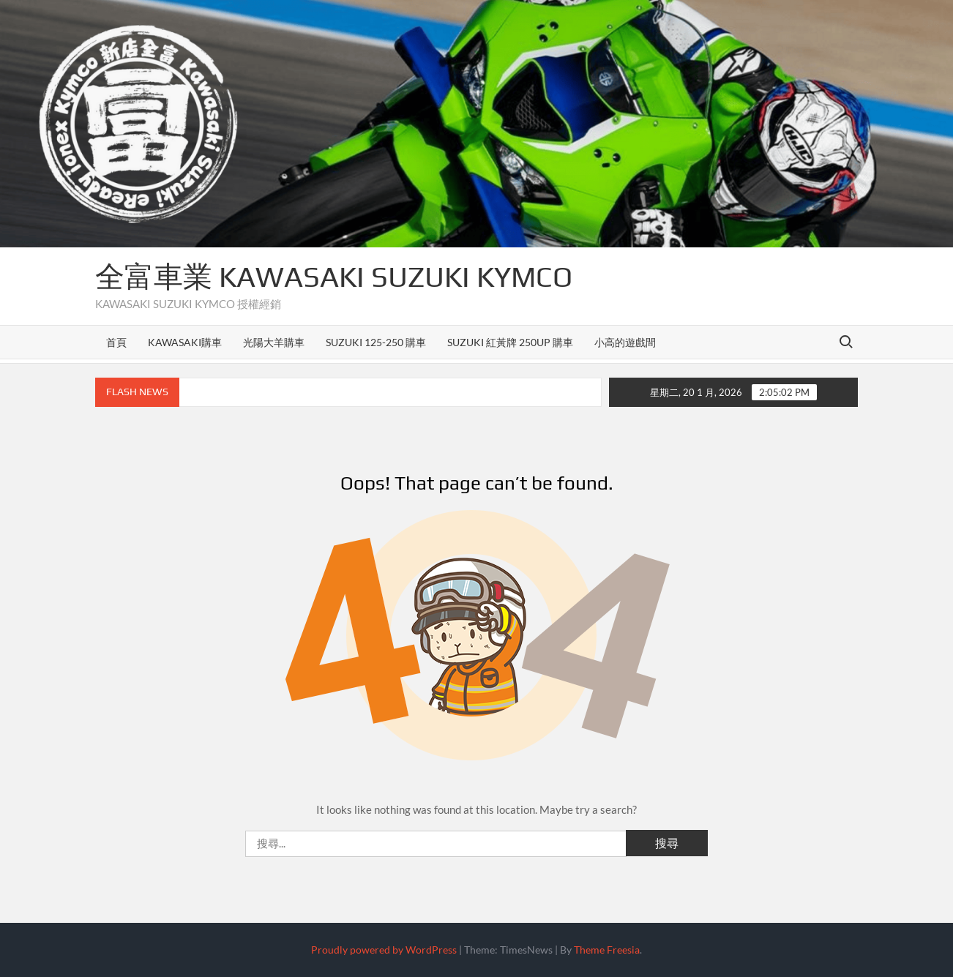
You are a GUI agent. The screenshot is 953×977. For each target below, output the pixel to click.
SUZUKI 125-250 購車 (376, 342)
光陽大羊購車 (273, 342)
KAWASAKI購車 (185, 342)
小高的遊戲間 (625, 342)
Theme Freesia (607, 949)
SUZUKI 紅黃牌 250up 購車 (510, 342)
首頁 (116, 342)
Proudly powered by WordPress (384, 949)
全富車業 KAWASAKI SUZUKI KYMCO (333, 276)
